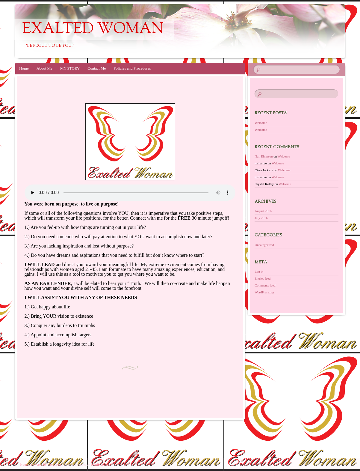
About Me (44, 68)
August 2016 (263, 211)
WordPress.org (264, 292)
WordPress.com (101, 464)
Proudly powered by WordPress (40, 464)
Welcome (261, 122)
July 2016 (261, 218)
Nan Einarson (264, 156)
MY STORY (70, 68)
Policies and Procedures (132, 68)
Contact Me (96, 68)
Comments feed (265, 285)
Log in (259, 271)
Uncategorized (264, 245)
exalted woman (93, 29)
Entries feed (262, 278)
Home (24, 68)
